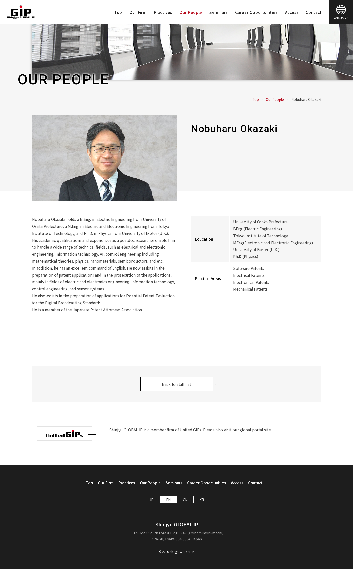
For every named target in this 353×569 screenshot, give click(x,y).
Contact (314, 12)
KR (202, 499)
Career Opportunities (256, 12)
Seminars (218, 12)
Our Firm (138, 12)
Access (292, 12)
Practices (163, 12)
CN (185, 499)
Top (118, 12)
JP (151, 499)
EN (168, 499)
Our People (191, 12)
